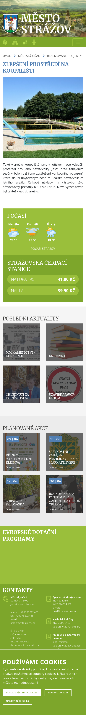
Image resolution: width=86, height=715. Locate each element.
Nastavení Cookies (17, 701)
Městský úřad (29, 56)
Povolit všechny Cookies (22, 692)
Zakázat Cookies (58, 692)
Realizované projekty (64, 56)
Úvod (7, 56)
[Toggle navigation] (77, 42)
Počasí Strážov (43, 249)
